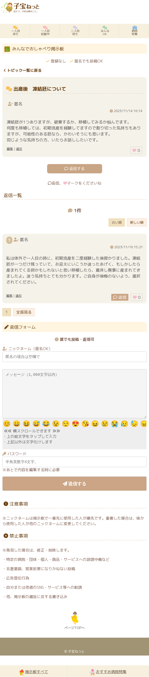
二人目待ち (75, 31)
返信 (120, 297)
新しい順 (136, 222)
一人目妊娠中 (45, 31)
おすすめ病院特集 (108, 672)
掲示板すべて (33, 672)
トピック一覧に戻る (23, 70)
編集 (10, 149)
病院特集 (135, 31)
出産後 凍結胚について (39, 88)
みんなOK (105, 31)
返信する (74, 168)
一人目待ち (15, 31)
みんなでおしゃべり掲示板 (38, 49)
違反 (19, 149)
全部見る (24, 312)
